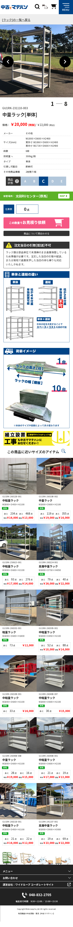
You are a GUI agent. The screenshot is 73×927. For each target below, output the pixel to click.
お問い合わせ (10, 883)
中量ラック (45, 502)
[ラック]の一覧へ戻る (16, 20)
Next (65, 62)
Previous (8, 62)
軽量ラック (9, 635)
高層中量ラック (48, 568)
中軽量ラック (10, 502)
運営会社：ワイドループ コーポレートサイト (28, 890)
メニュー (8, 877)
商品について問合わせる (36, 234)
